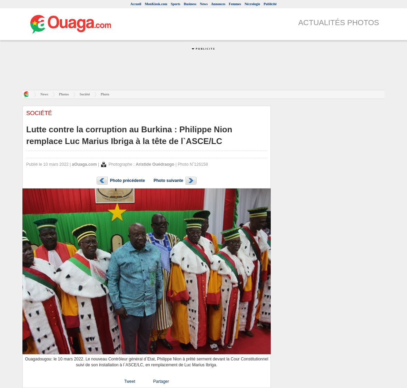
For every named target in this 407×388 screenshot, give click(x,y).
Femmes (235, 4)
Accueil (135, 4)
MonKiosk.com (156, 4)
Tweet (129, 381)
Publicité (270, 4)
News (204, 4)
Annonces (218, 4)
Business (190, 4)
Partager (161, 381)
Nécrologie (252, 4)
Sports (175, 4)
